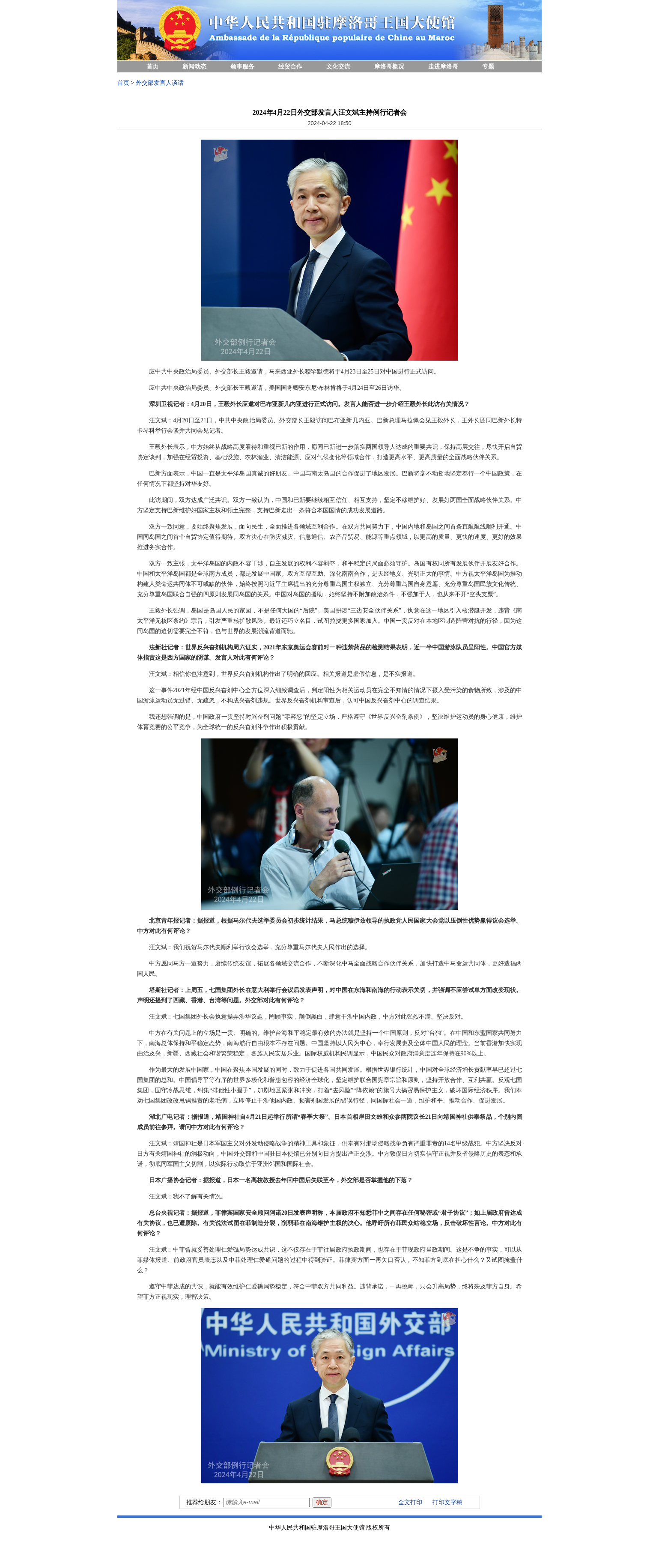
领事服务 (242, 66)
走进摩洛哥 (443, 66)
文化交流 (338, 66)
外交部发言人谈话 (160, 83)
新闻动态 (194, 66)
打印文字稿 (447, 1502)
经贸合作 (290, 66)
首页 (152, 66)
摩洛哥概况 (389, 66)
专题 (488, 66)
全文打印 (410, 1502)
